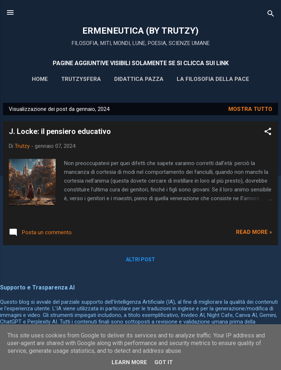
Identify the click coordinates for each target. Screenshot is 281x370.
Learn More (129, 362)
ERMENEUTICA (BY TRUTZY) (140, 31)
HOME (40, 79)
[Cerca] (270, 15)
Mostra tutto (250, 109)
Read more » (254, 232)
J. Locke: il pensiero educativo (60, 131)
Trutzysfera (81, 79)
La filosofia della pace (213, 79)
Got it (163, 362)
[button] (267, 132)
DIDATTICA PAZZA (139, 79)
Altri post (140, 259)
